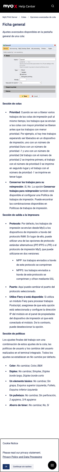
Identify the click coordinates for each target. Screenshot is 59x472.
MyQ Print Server (10, 17)
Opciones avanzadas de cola (43, 17)
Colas (23, 17)
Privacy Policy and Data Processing (22, 456)
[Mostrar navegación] (52, 465)
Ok (6, 466)
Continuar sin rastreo (22, 466)
